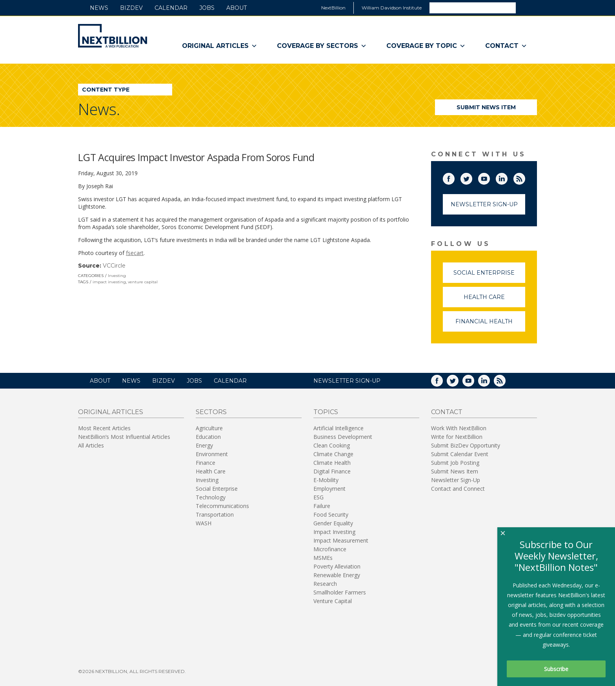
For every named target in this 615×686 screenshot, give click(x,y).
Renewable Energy (336, 575)
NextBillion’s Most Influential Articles (124, 436)
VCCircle (114, 265)
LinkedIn (507, 177)
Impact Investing (334, 532)
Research (325, 583)
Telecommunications (222, 506)
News (99, 7)
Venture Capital (332, 601)
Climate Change (333, 454)
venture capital (143, 281)
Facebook (454, 177)
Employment (329, 488)
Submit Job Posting (455, 462)
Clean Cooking (331, 445)
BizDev (131, 7)
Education (208, 436)
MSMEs (323, 557)
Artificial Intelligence (338, 428)
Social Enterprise (489, 276)
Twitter (471, 177)
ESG (318, 497)
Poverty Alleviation (336, 566)
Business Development (342, 436)
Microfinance (329, 549)
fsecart (135, 253)
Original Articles (219, 46)
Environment (212, 454)
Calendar (171, 7)
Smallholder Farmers (339, 592)
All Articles (91, 445)
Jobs (207, 7)
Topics (325, 412)
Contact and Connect (458, 488)
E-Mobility (325, 480)
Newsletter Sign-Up (484, 204)
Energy (204, 445)
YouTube (489, 177)
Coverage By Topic (426, 46)
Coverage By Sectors (322, 46)
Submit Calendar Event (459, 454)
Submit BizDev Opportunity (465, 445)
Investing (117, 275)
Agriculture (209, 428)
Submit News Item (486, 107)
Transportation (215, 514)
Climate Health (332, 462)
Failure (321, 506)
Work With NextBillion (458, 428)
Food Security (330, 514)
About (236, 7)
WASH (203, 523)
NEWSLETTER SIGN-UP (346, 380)
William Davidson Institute (392, 8)
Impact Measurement (340, 540)
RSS (524, 177)
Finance (205, 462)
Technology (211, 497)
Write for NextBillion (456, 436)
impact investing (109, 281)
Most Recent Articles (104, 428)
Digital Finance (332, 471)
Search (526, 7)
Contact (506, 46)
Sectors (211, 412)
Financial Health (490, 325)
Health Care (495, 300)
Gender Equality (333, 523)
